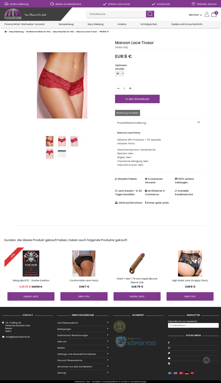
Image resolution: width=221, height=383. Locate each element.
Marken (82, 347)
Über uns (82, 341)
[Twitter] (193, 353)
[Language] (195, 15)
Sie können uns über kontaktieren (82, 366)
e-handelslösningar (137, 381)
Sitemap (82, 372)
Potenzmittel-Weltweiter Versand (24, 24)
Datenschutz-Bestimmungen (82, 335)
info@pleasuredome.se (18, 336)
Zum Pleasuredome (82, 322)
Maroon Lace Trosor (86, 31)
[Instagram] (193, 347)
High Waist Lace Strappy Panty (190, 280)
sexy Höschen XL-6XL (63, 31)
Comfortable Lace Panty (83, 280)
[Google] (193, 363)
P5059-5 (104, 31)
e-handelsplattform (109, 381)
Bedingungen (82, 329)
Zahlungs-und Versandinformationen (82, 354)
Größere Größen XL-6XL (38, 31)
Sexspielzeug (66, 24)
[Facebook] (193, 342)
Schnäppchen (148, 24)
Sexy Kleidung (95, 24)
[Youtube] (193, 358)
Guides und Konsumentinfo (186, 24)
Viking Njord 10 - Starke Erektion (31, 280)
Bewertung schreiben (128, 112)
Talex (87, 381)
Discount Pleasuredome (82, 360)
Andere (122, 24)
